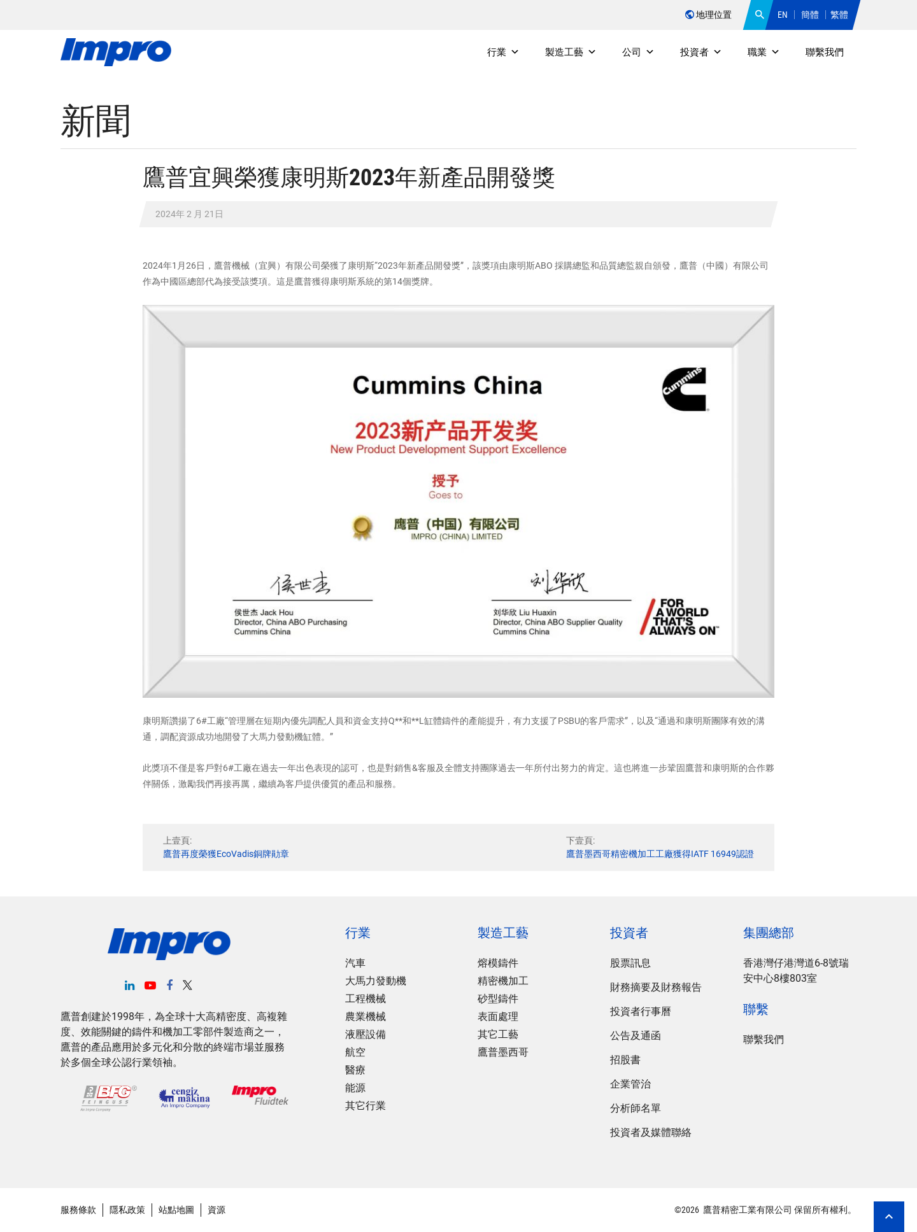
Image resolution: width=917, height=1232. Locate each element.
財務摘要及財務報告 (656, 987)
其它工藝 (498, 1034)
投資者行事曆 (640, 1011)
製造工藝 (571, 52)
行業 (503, 52)
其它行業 (365, 1106)
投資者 (701, 52)
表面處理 (498, 1016)
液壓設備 (365, 1034)
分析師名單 (635, 1108)
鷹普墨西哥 (503, 1052)
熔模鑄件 (498, 963)
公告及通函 (635, 1036)
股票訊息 (630, 963)
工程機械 (365, 999)
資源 (216, 1210)
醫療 (355, 1070)
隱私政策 (127, 1210)
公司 (638, 52)
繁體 (839, 14)
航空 (355, 1052)
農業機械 (365, 1016)
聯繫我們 (825, 52)
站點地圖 (176, 1210)
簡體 (810, 14)
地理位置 (708, 15)
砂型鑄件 (498, 999)
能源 (355, 1088)
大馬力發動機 (375, 981)
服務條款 (78, 1210)
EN (783, 14)
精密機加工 (503, 981)
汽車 (355, 963)
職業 (764, 52)
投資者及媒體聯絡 (651, 1132)
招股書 (625, 1060)
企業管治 (630, 1084)
